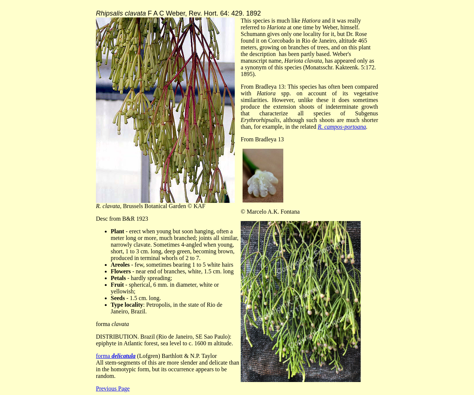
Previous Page (113, 388)
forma (116, 356)
